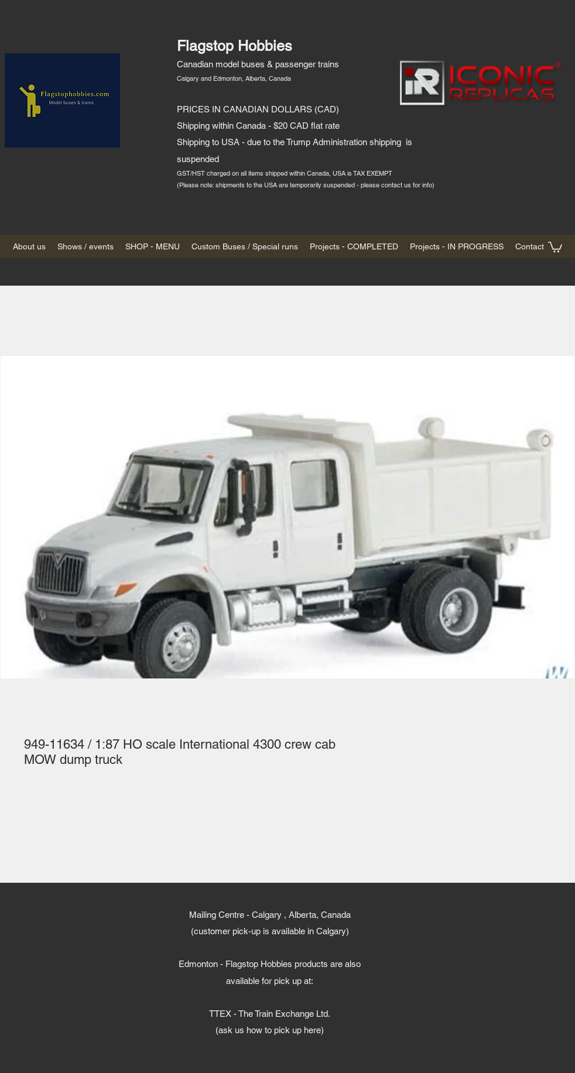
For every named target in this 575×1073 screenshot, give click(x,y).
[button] (555, 246)
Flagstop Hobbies (234, 45)
